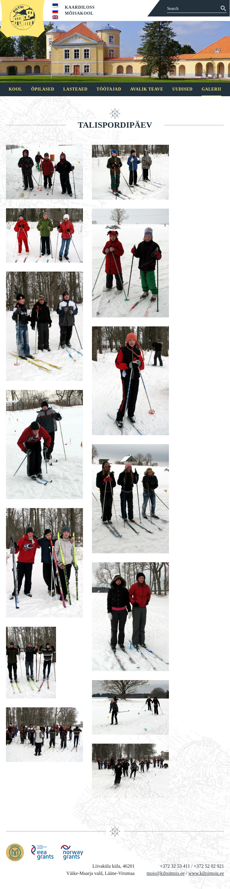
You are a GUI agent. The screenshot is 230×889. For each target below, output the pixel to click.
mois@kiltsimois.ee (165, 873)
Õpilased (42, 89)
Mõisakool (79, 13)
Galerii (211, 89)
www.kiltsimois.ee (206, 873)
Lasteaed (75, 89)
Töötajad (108, 89)
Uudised (182, 89)
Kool (15, 89)
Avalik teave (146, 89)
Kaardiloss (80, 7)
